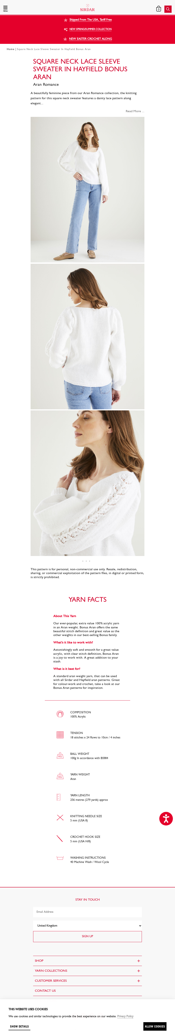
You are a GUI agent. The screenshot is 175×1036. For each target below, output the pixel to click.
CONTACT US (45, 991)
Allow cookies (155, 1026)
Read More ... (135, 111)
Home (10, 49)
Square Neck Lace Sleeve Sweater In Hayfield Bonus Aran (54, 49)
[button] (28, 9)
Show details (19, 1026)
